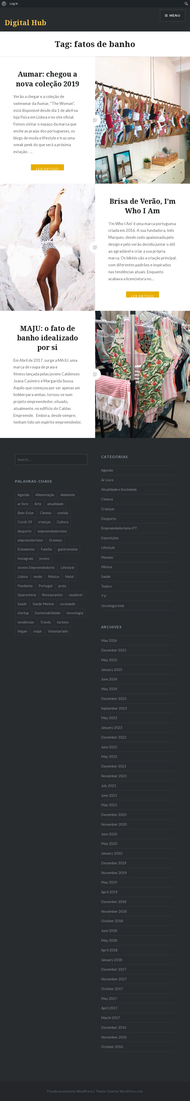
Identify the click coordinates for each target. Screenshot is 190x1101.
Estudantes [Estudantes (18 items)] (26, 549)
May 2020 (109, 843)
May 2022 (109, 756)
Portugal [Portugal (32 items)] (45, 586)
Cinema (107, 499)
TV (103, 596)
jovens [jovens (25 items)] (44, 558)
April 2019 (109, 892)
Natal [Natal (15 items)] (69, 576)
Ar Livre (107, 480)
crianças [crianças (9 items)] (44, 522)
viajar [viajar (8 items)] (37, 631)
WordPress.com (131, 1091)
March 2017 (110, 1018)
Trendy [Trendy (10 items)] (45, 622)
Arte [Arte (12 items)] (37, 504)
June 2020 (109, 834)
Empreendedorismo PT (119, 528)
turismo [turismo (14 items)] (63, 622)
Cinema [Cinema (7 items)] (45, 513)
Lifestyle (108, 547)
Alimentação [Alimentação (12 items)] (44, 495)
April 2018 (109, 950)
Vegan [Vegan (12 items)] (22, 631)
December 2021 (113, 766)
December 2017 (113, 969)
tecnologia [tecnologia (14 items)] (74, 613)
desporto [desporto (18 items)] (25, 531)
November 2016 (114, 1037)
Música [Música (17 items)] (53, 576)
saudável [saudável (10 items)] (75, 595)
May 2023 (109, 718)
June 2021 (109, 795)
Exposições (110, 538)
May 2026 (109, 640)
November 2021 (114, 776)
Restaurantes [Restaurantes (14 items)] (52, 595)
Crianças (108, 509)
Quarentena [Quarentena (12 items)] (27, 595)
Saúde (105, 576)
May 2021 (109, 805)
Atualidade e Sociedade (119, 489)
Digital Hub (25, 22)
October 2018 (112, 921)
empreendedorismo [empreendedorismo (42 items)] (52, 531)
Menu (174, 16)
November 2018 (114, 911)
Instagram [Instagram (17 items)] (25, 558)
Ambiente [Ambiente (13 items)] (67, 495)
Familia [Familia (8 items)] (46, 549)
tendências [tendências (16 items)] (26, 622)
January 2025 (111, 669)
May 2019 (109, 882)
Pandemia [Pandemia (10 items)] (25, 586)
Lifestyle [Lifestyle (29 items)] (67, 567)
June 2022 (109, 747)
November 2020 (114, 824)
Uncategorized (112, 606)
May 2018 (109, 940)
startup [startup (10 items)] (23, 613)
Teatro (106, 586)
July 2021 (108, 785)
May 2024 (109, 689)
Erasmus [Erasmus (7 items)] (55, 540)
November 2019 (114, 873)
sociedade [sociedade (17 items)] (67, 604)
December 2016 (113, 1027)
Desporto (108, 518)
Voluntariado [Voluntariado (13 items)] (58, 631)
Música (106, 567)
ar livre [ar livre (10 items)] (23, 504)
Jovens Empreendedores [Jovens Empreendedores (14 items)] (36, 567)
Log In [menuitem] (14, 3)
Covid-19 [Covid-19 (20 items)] (25, 522)
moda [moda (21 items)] (38, 576)
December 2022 (113, 737)
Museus (107, 557)
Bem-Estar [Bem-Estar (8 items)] (26, 513)
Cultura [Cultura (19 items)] (62, 522)
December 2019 (113, 863)
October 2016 (112, 1046)
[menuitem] (4, 3)
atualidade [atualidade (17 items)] (55, 504)
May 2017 (109, 998)
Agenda (107, 470)
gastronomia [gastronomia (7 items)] (68, 549)
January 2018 (111, 960)
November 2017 (114, 979)
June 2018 (109, 930)
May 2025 (109, 660)
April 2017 (109, 1008)
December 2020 (113, 814)
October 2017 (112, 989)
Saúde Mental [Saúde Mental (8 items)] (43, 604)
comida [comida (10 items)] (62, 513)
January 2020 (111, 853)
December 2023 (113, 698)
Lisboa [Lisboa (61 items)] (23, 576)
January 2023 (111, 727)
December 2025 (113, 650)
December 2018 (113, 902)
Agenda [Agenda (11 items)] (23, 495)
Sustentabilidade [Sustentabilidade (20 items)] (47, 613)
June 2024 (109, 679)
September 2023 (114, 708)
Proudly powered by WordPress (70, 1091)
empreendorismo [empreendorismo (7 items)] (30, 540)
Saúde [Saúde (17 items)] (22, 604)
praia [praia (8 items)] (62, 586)
